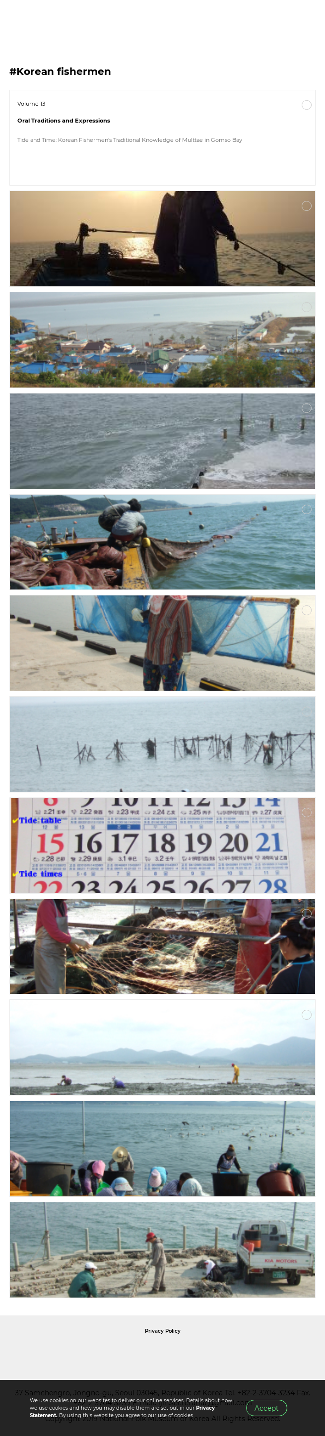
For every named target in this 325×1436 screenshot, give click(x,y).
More (307, 105)
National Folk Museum (78, 1353)
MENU (307, 20)
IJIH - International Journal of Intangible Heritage (60, 20)
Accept (267, 1408)
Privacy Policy (163, 1331)
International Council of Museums (183, 1353)
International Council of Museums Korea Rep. (270, 1353)
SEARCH (285, 20)
